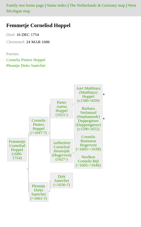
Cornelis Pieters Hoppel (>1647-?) (39, 126)
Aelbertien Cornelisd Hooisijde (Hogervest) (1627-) (61, 150)
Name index (57, 5)
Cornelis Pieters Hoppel (25, 59)
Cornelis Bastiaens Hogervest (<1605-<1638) (88, 142)
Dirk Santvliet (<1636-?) (62, 180)
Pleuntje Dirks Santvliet (25, 65)
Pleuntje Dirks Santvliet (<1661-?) (39, 192)
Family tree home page (25, 5)
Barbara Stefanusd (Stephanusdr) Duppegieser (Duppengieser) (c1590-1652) (88, 118)
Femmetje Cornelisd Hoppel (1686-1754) (17, 149)
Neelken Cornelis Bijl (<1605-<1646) (88, 160)
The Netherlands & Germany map (97, 5)
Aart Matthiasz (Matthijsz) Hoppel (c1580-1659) (88, 94)
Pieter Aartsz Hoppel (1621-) (61, 108)
